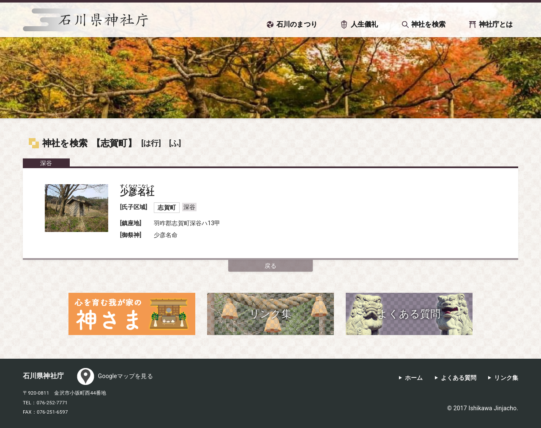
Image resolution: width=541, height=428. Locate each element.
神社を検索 (428, 24)
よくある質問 (459, 378)
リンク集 (506, 378)
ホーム (414, 378)
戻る (270, 265)
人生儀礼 (364, 24)
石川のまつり (296, 24)
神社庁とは (496, 24)
